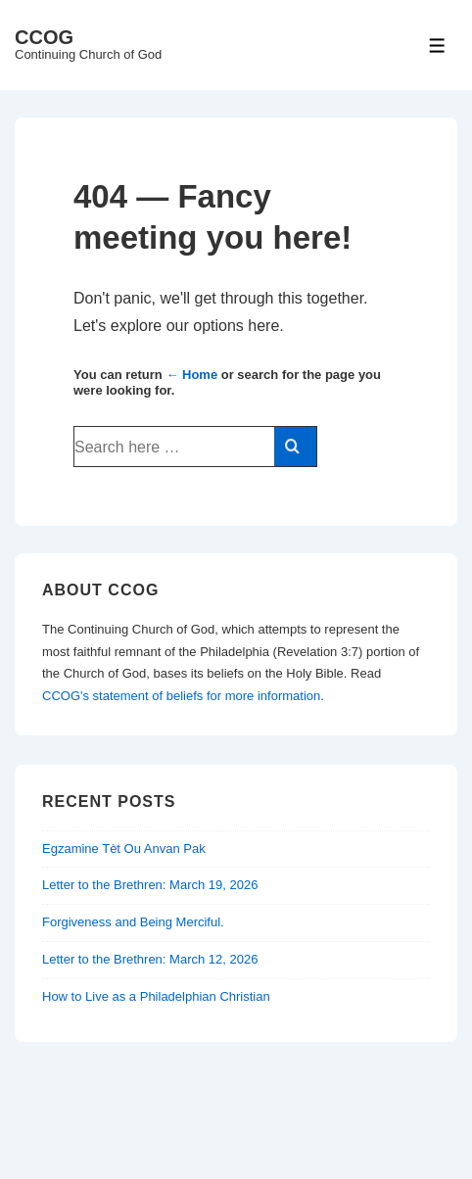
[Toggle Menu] (437, 46)
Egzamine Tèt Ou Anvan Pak (124, 848)
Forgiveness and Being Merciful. (133, 922)
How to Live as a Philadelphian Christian (156, 996)
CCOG (44, 37)
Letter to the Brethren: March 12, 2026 (150, 959)
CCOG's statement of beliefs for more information (181, 695)
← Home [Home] (191, 374)
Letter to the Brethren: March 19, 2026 (150, 884)
